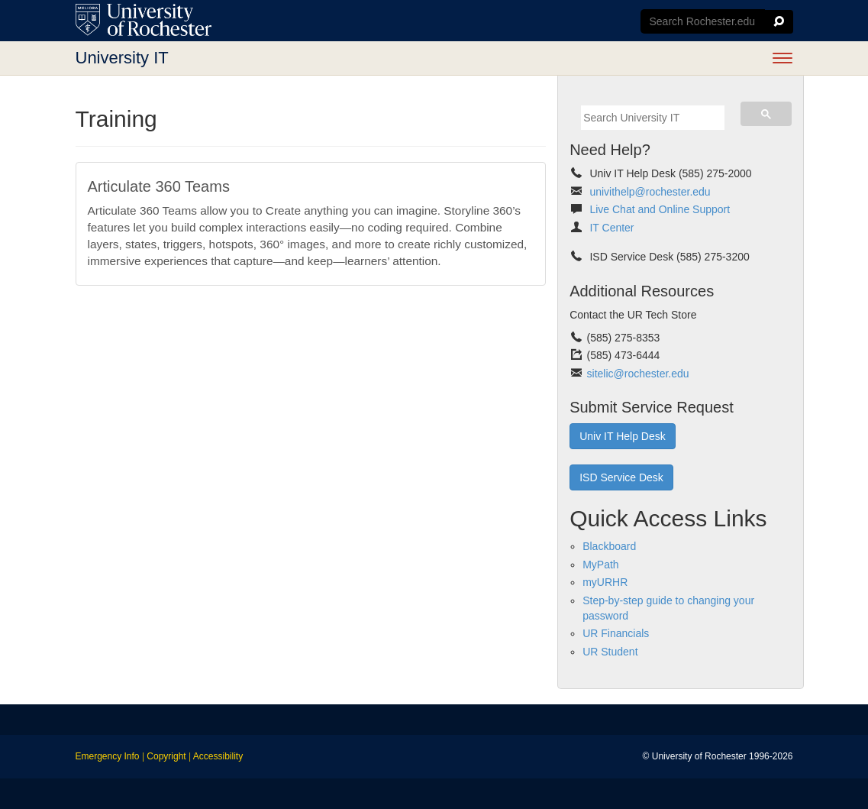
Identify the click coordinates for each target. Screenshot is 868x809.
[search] (652, 117)
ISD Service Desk (621, 477)
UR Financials (615, 633)
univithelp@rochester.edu (649, 192)
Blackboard (609, 546)
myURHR (605, 582)
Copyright (166, 756)
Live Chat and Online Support (659, 209)
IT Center (611, 228)
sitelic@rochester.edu (638, 373)
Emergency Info (108, 756)
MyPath (600, 564)
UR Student (609, 652)
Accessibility (218, 756)
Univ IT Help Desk (622, 436)
